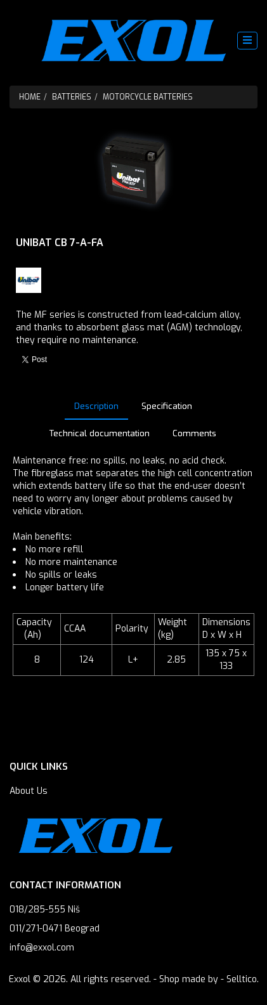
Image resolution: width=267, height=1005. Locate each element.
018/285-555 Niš (45, 910)
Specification (166, 406)
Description (96, 406)
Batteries (71, 97)
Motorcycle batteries (148, 97)
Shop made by (188, 979)
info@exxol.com (42, 948)
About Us (29, 791)
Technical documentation (99, 433)
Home (30, 97)
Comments (194, 433)
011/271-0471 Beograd (55, 929)
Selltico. (242, 979)
